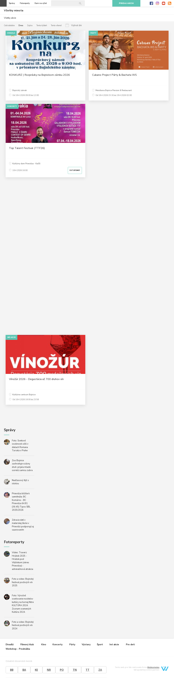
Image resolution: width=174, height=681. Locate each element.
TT (87, 670)
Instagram (157, 3)
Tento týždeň (41, 25)
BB (11, 670)
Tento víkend (56, 25)
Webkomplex (153, 667)
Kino (43, 644)
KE (36, 670)
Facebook (151, 3)
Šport (100, 644)
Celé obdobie (9, 25)
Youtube (163, 3)
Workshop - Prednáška (18, 648)
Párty (72, 644)
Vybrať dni (76, 25)
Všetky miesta (13, 10)
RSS (169, 3)
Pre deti (130, 644)
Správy (12, 3)
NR (49, 670)
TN (75, 670)
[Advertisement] (87, 280)
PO (62, 670)
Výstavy (86, 644)
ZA (100, 670)
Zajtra (29, 25)
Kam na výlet (41, 3)
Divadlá (9, 644)
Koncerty (58, 644)
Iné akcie (114, 644)
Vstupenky (74, 170)
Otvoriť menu (3, 3)
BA (24, 670)
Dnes (21, 25)
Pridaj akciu (126, 3)
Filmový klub (27, 644)
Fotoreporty (25, 3)
